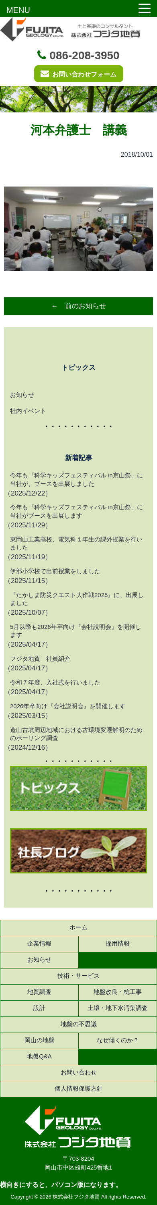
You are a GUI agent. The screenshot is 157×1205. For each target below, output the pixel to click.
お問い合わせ (79, 1072)
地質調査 (39, 991)
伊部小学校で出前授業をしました (55, 571)
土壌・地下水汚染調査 (118, 1007)
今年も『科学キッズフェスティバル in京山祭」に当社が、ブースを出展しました (76, 479)
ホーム (78, 927)
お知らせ (22, 394)
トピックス (78, 367)
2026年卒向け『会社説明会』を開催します (68, 706)
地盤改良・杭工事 (118, 991)
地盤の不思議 (79, 1023)
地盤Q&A (39, 1056)
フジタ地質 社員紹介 (40, 658)
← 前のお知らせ (78, 306)
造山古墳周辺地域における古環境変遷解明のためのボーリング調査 (76, 733)
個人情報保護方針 (79, 1088)
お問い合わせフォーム (78, 73)
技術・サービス (78, 975)
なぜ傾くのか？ (118, 1040)
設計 (39, 1007)
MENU (18, 10)
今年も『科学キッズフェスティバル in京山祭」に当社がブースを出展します (76, 511)
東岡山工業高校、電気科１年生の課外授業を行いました (76, 543)
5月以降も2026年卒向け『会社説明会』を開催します (75, 630)
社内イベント (28, 410)
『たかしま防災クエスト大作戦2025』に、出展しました (77, 598)
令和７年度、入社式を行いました (55, 682)
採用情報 (118, 943)
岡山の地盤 (39, 1040)
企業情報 (39, 943)
